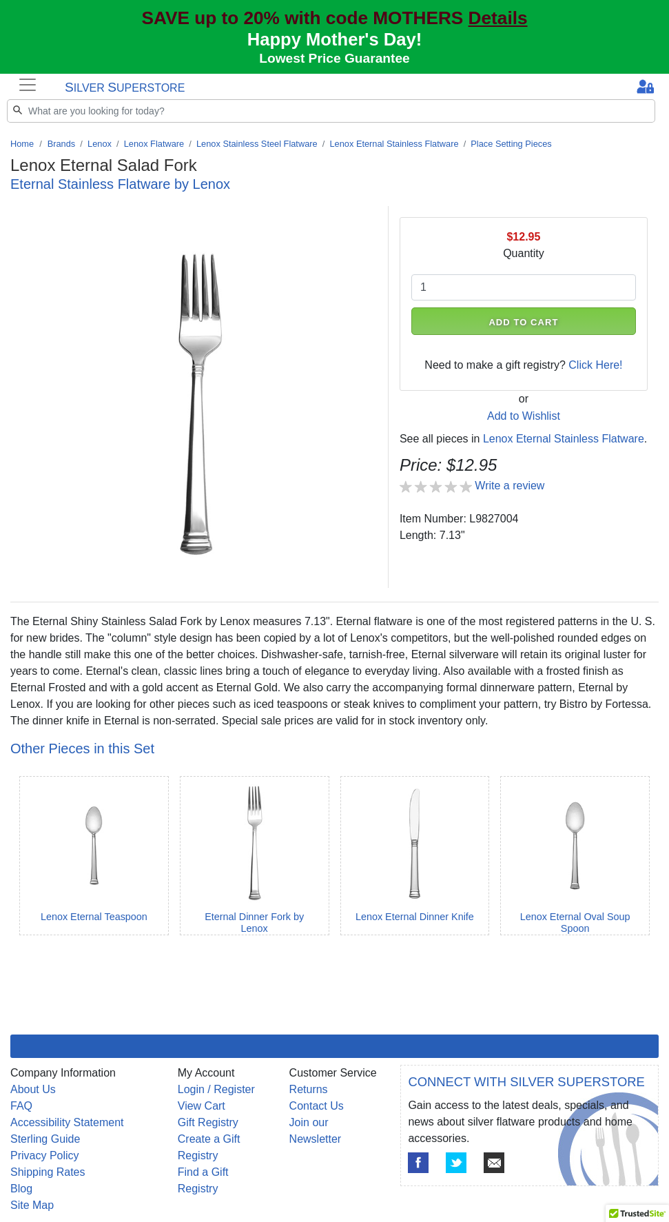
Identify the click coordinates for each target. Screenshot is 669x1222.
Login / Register (216, 1089)
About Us (33, 1089)
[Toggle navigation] (28, 85)
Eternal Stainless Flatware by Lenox (120, 184)
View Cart (201, 1106)
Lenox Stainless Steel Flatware (257, 144)
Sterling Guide (45, 1139)
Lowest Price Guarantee (334, 58)
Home (22, 144)
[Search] (331, 111)
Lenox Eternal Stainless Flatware (393, 144)
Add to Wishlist (523, 416)
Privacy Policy (44, 1155)
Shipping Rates (47, 1172)
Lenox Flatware (154, 144)
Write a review (509, 485)
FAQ (21, 1106)
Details (498, 18)
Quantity (523, 253)
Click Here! (595, 365)
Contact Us (316, 1106)
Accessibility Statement (67, 1122)
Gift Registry (208, 1122)
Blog (21, 1188)
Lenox (100, 144)
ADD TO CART (523, 322)
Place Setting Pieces (511, 144)
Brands (62, 144)
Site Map (32, 1205)
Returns (308, 1089)
